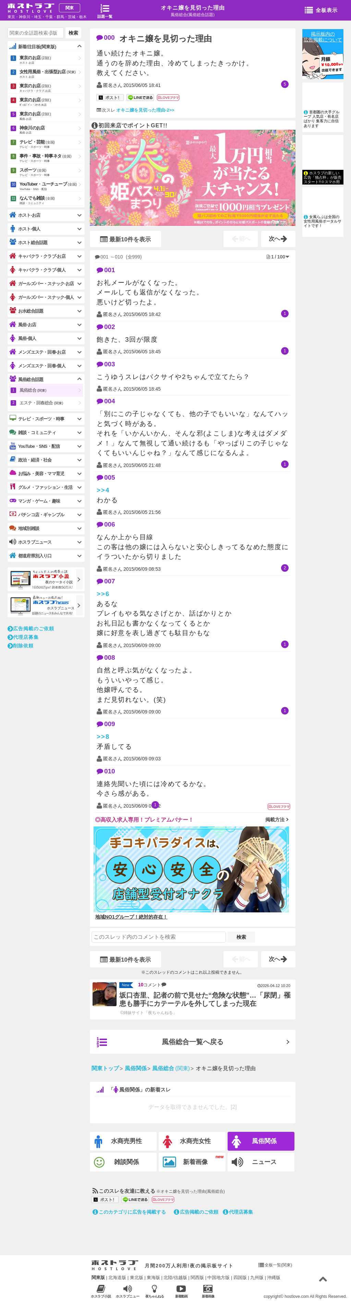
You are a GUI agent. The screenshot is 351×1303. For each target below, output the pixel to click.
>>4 (103, 490)
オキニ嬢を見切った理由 (193, 8)
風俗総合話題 (26, 379)
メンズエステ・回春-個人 (37, 366)
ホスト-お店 (24, 215)
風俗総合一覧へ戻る (160, 1042)
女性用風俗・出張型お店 (51, 74)
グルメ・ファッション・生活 (41, 487)
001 (106, 270)
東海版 (153, 1277)
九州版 (257, 1277)
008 (106, 657)
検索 (241, 937)
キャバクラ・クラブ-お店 (37, 256)
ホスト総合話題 (28, 242)
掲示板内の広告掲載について (323, 36)
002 (106, 326)
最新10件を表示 (125, 239)
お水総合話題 (26, 311)
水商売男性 (118, 1142)
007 (106, 581)
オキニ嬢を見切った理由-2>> (145, 110)
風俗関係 (254, 1142)
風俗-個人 (22, 338)
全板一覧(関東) (278, 1265)
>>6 (103, 593)
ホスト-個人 (24, 229)
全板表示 (321, 11)
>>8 (103, 736)
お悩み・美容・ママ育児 (36, 473)
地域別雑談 (24, 528)
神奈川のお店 (51, 130)
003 (106, 364)
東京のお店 (51, 60)
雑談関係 (116, 1162)
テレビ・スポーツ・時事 (36, 418)
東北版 (136, 1277)
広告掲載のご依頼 (196, 1212)
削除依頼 (21, 645)
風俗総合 (33, 390)
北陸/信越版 (175, 1277)
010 (106, 771)
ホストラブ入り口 (115, 1265)
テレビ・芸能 (51, 144)
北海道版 (117, 1277)
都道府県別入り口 (30, 556)
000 (105, 37)
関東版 (98, 1277)
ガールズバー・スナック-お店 (41, 284)
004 (106, 401)
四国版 (240, 1277)
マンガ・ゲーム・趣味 (34, 501)
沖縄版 (273, 1277)
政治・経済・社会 (30, 460)
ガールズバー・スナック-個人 (41, 297)
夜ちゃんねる (154, 1291)
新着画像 (185, 1162)
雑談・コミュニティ (32, 432)
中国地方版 (218, 1277)
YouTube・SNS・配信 (34, 446)
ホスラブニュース (128, 1291)
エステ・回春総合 (41, 402)
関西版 (197, 1277)
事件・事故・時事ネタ (51, 158)
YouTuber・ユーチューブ (51, 186)
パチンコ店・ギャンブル (36, 514)
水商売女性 (187, 1142)
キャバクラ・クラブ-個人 (37, 270)
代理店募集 (238, 1212)
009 (106, 724)
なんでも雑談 (51, 200)
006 (106, 524)
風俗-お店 (22, 325)
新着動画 (181, 1291)
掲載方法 (275, 819)
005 (106, 477)
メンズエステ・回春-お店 (37, 352)
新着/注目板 (32, 46)
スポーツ (51, 172)
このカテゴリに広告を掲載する (129, 1212)
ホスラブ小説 (101, 1291)
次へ (278, 239)
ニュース (254, 1162)
